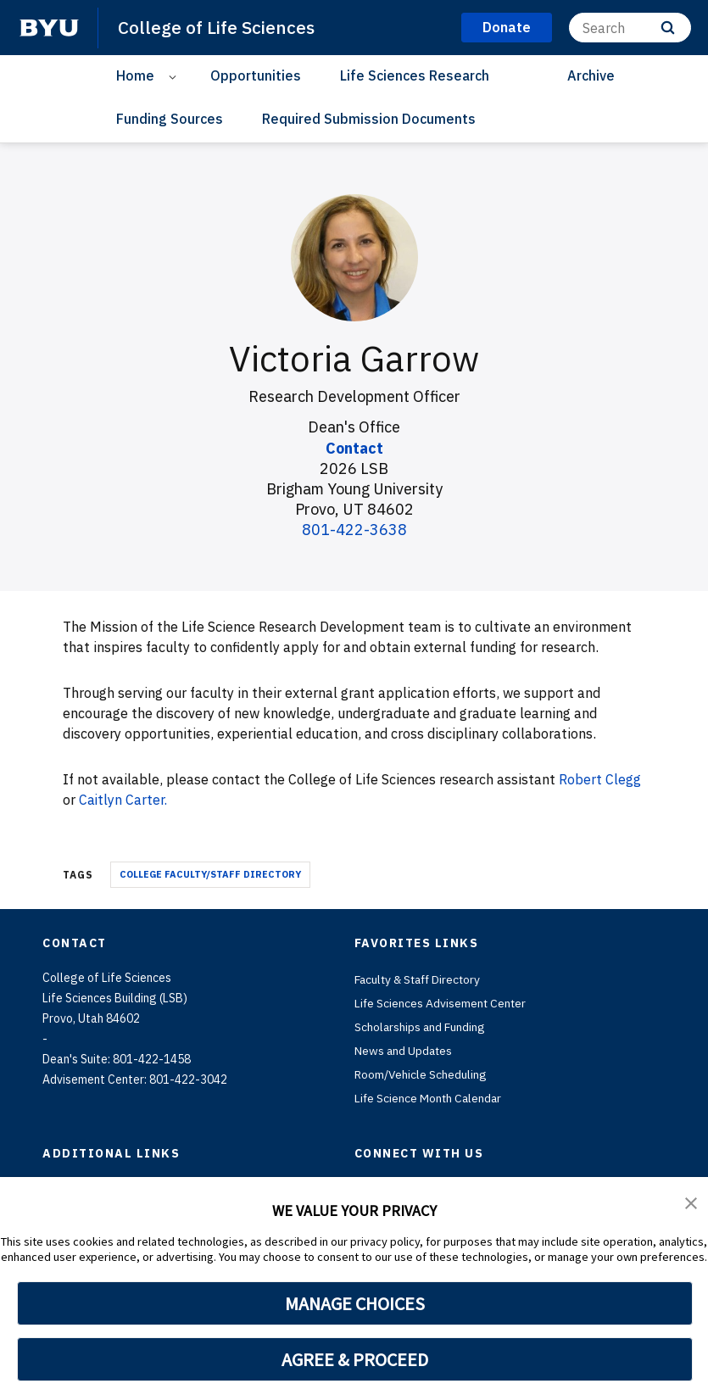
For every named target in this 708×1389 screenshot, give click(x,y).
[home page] (49, 28)
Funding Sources (169, 118)
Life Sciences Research (414, 75)
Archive (591, 75)
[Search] (630, 27)
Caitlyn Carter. (124, 799)
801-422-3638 (354, 529)
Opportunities (255, 75)
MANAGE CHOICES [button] (355, 1303)
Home (135, 75)
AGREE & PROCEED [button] (355, 1359)
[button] (691, 1201)
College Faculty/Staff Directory (210, 873)
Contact (354, 448)
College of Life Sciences (216, 27)
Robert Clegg (600, 779)
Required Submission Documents (369, 118)
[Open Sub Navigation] (175, 76)
